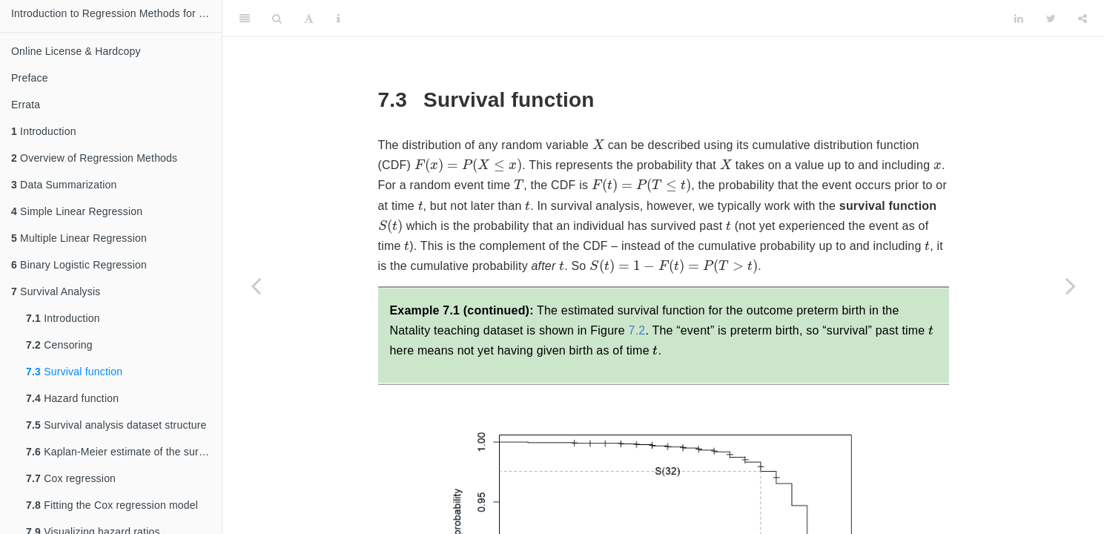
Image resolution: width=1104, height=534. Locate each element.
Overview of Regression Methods (94, 158)
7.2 (637, 330)
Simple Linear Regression (76, 211)
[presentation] (598, 144)
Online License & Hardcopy (76, 51)
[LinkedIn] (1018, 18)
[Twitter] (1051, 18)
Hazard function (72, 398)
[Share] (1082, 18)
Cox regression (71, 478)
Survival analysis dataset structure (116, 425)
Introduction (43, 131)
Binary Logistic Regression (79, 265)
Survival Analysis (56, 291)
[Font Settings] (309, 18)
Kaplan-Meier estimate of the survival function (124, 452)
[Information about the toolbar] (338, 18)
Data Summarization (64, 185)
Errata (25, 105)
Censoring (59, 345)
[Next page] (1070, 285)
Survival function (74, 372)
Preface (29, 78)
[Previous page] (255, 285)
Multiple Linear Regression (79, 238)
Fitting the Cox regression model (112, 505)
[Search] (277, 18)
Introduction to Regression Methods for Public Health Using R (116, 13)
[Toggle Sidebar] (244, 18)
